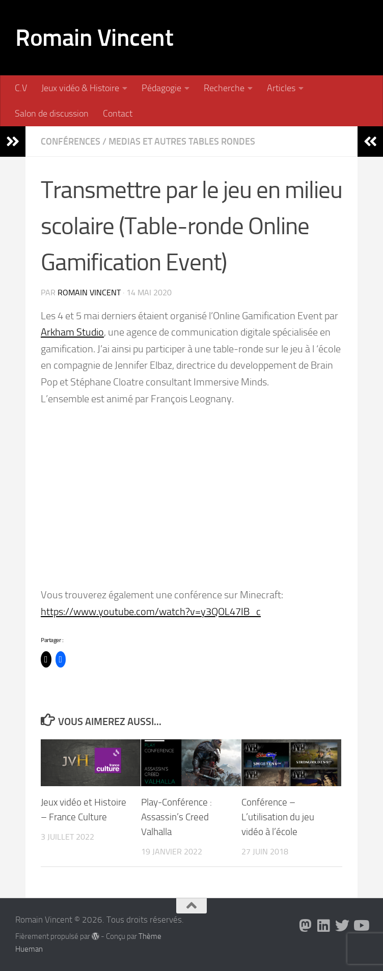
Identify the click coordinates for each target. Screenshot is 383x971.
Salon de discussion (52, 113)
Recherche (224, 88)
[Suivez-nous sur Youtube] (360, 926)
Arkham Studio (72, 332)
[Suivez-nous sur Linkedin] (324, 926)
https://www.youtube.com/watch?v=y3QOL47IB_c (151, 611)
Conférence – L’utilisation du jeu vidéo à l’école (277, 817)
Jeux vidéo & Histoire (80, 88)
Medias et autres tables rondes (181, 141)
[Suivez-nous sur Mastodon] (305, 926)
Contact (117, 113)
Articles (281, 88)
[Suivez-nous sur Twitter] (342, 926)
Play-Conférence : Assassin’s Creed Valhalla (176, 817)
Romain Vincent (94, 37)
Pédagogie (161, 88)
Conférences (70, 141)
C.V (21, 88)
